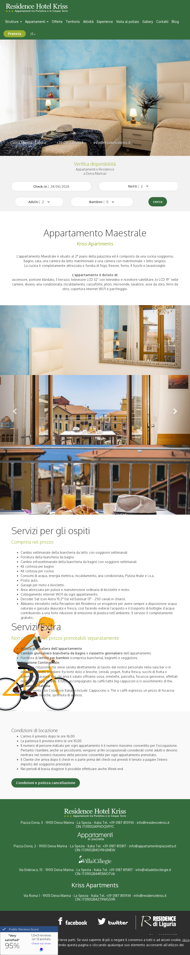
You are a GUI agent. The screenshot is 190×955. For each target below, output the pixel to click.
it (33, 34)
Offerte (57, 21)
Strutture (13, 21)
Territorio (73, 21)
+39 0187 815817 (114, 846)
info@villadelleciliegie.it (153, 870)
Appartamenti (37, 21)
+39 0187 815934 (69, 142)
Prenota (14, 34)
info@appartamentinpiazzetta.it (152, 846)
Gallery (147, 21)
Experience (105, 21)
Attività (88, 21)
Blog (175, 21)
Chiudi (22, 950)
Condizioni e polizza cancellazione (45, 783)
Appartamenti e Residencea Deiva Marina (95, 171)
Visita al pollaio (127, 21)
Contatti (162, 21)
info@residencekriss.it (112, 142)
